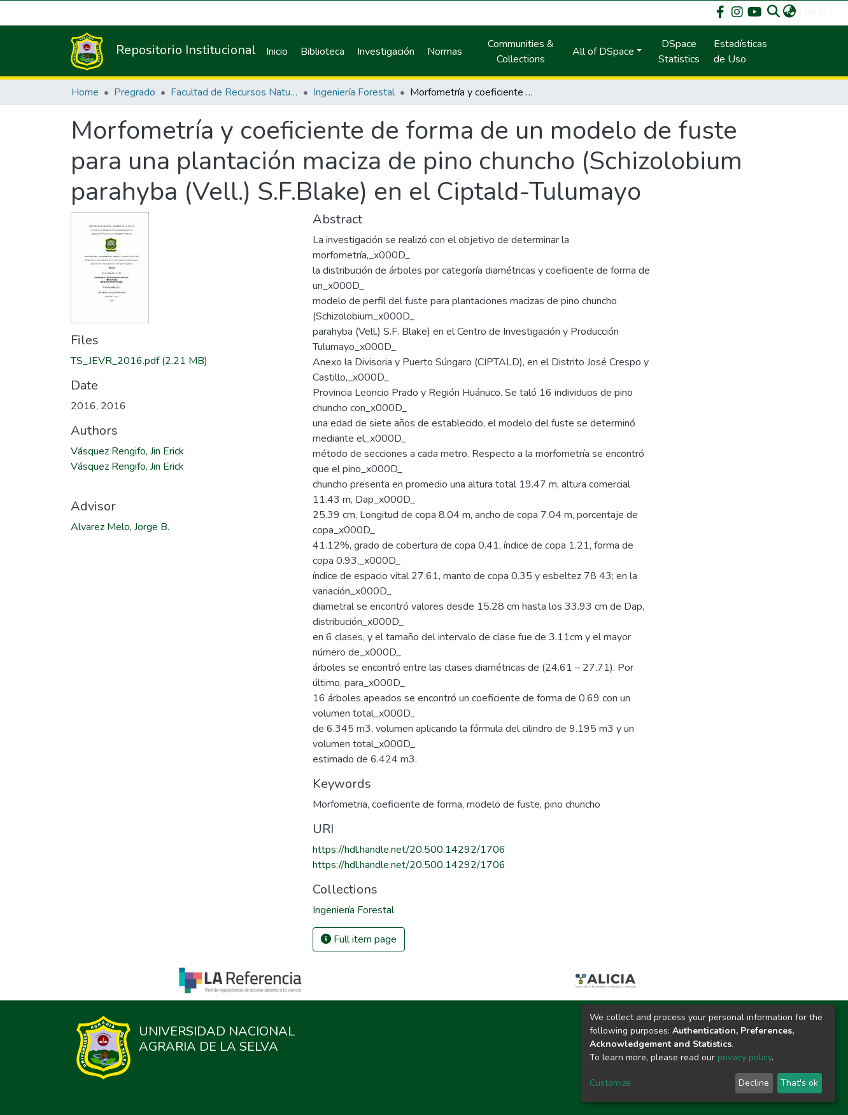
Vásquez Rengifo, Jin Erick (127, 451)
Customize (610, 1083)
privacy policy (744, 1057)
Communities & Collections (521, 51)
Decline (753, 1083)
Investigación (385, 52)
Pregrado (134, 92)
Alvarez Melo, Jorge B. (120, 527)
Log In (812, 11)
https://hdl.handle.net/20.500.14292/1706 (409, 850)
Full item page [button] (359, 939)
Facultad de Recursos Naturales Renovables (234, 92)
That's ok (799, 1083)
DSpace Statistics (679, 51)
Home (85, 92)
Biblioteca (322, 52)
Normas (444, 52)
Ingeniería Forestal (354, 92)
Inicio (277, 52)
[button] (790, 11)
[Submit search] (774, 11)
